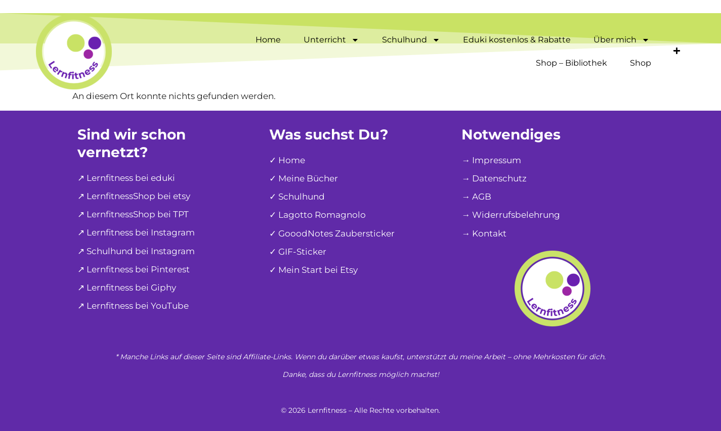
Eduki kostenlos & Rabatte (517, 39)
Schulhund (411, 40)
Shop (640, 63)
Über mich (621, 40)
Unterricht (331, 40)
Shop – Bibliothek (571, 63)
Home (268, 39)
